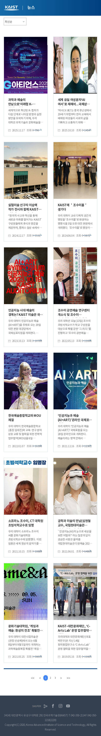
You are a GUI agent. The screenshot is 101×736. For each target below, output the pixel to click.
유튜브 (68, 706)
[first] (31, 678)
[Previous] (39, 678)
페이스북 (53, 706)
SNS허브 (36, 706)
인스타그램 (60, 706)
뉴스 (31, 7)
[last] (70, 678)
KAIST (12, 8)
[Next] (62, 678)
